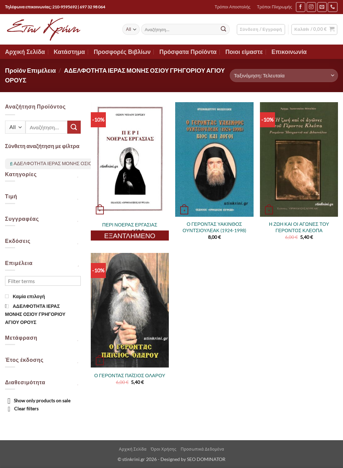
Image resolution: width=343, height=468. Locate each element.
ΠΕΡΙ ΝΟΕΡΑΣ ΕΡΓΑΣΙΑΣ (129, 224)
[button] (261, 29)
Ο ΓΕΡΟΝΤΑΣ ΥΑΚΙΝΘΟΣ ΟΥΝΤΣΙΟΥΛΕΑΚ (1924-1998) (214, 227)
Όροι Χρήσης (164, 449)
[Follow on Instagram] (311, 7)
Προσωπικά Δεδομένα (202, 449)
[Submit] (223, 29)
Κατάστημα (69, 52)
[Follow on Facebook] (300, 7)
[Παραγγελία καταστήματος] (284, 75)
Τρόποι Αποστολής (233, 6)
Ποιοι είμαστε (244, 52)
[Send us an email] (322, 7)
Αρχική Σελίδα (25, 52)
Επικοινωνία (289, 52)
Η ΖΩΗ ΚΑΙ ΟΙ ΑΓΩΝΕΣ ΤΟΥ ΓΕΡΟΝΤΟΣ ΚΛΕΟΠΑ (299, 227)
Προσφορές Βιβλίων (122, 52)
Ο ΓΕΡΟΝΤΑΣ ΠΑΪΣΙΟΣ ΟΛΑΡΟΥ (129, 375)
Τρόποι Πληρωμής (274, 6)
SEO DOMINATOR (206, 459)
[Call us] (332, 7)
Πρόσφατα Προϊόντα (188, 52)
